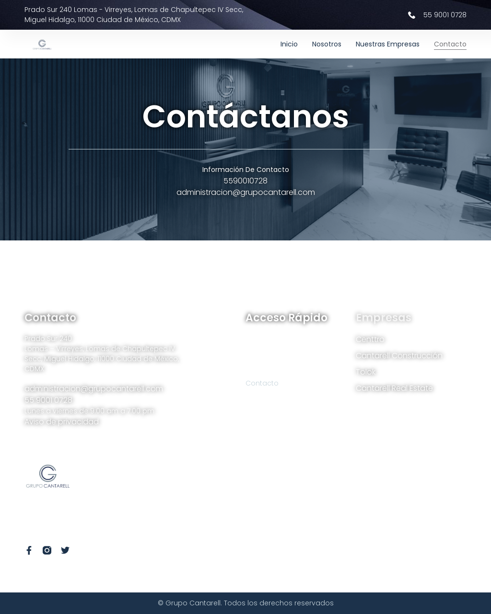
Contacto (450, 44)
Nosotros (326, 44)
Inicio (289, 44)
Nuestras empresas (388, 44)
